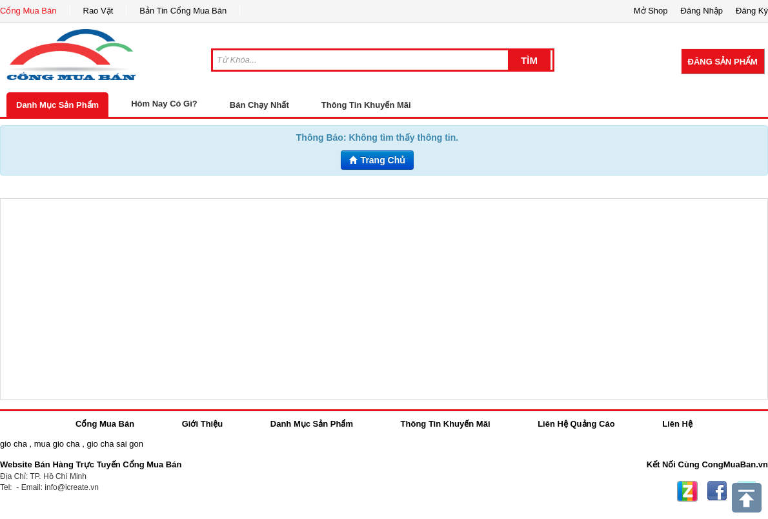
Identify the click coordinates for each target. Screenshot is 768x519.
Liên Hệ (677, 424)
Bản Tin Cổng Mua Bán (183, 10)
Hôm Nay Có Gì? (164, 103)
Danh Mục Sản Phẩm (57, 105)
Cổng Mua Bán (28, 10)
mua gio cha (57, 444)
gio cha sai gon (114, 444)
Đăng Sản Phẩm (723, 61)
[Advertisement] (384, 299)
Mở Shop (651, 10)
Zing (687, 491)
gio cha (13, 444)
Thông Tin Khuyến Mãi (366, 105)
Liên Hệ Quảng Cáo (576, 424)
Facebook (717, 491)
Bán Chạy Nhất (259, 105)
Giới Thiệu (202, 424)
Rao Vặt (98, 10)
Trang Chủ (377, 160)
